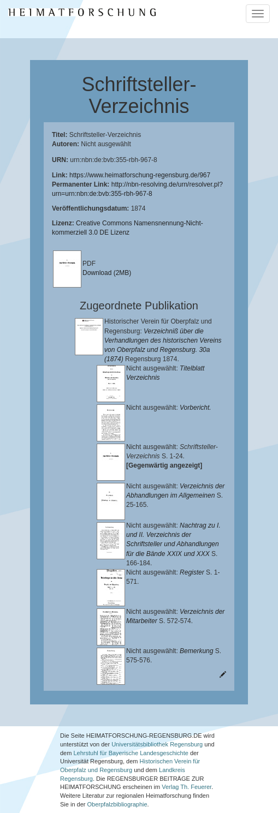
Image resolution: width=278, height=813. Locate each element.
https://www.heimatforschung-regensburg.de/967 (139, 175)
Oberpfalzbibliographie (117, 789)
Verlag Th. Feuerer (186, 772)
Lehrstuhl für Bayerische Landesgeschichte (130, 737)
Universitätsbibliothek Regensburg (157, 729)
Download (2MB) (106, 273)
